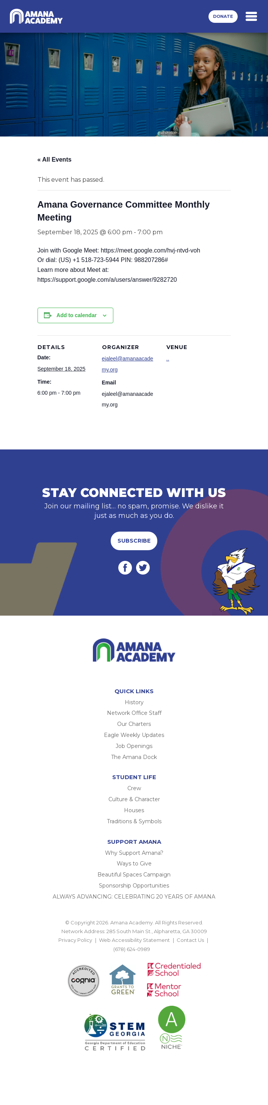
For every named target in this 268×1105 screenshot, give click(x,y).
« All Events (55, 159)
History (134, 702)
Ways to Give (134, 863)
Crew (134, 788)
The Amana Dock (134, 757)
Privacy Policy (75, 940)
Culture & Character (134, 799)
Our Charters (134, 724)
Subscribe (134, 540)
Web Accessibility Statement (134, 940)
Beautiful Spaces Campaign (134, 874)
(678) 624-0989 (131, 949)
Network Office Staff (134, 713)
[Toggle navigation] (251, 16)
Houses (134, 810)
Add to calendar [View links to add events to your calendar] (76, 315)
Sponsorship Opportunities (134, 885)
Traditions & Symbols (134, 821)
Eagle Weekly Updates (134, 735)
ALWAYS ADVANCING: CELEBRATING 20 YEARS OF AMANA (134, 896)
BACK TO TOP (134, 957)
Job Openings (134, 746)
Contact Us (190, 940)
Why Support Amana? (134, 852)
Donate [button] (223, 16)
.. (167, 359)
